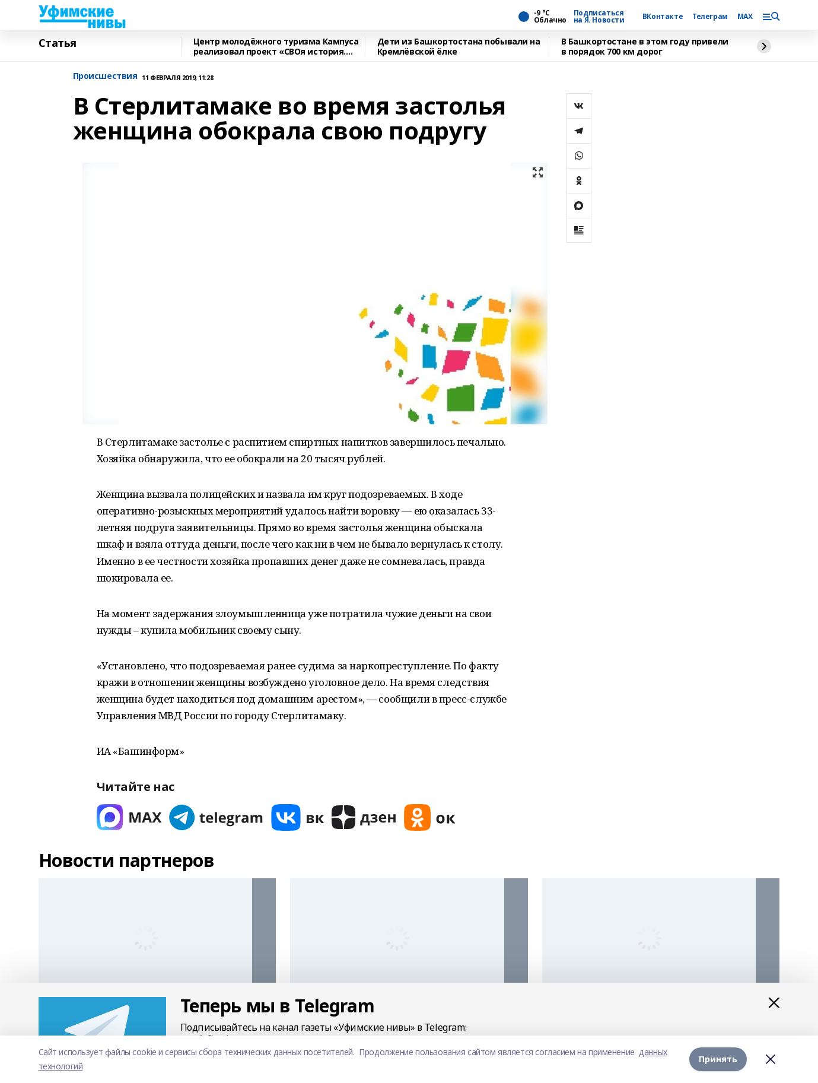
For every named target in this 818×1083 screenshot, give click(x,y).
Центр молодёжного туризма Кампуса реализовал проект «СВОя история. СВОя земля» (276, 46)
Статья (58, 43)
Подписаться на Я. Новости (599, 16)
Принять (718, 1059)
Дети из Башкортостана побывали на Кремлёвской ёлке (458, 46)
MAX (745, 16)
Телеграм (710, 16)
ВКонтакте (662, 16)
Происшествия (105, 76)
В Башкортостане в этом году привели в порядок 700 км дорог (644, 46)
